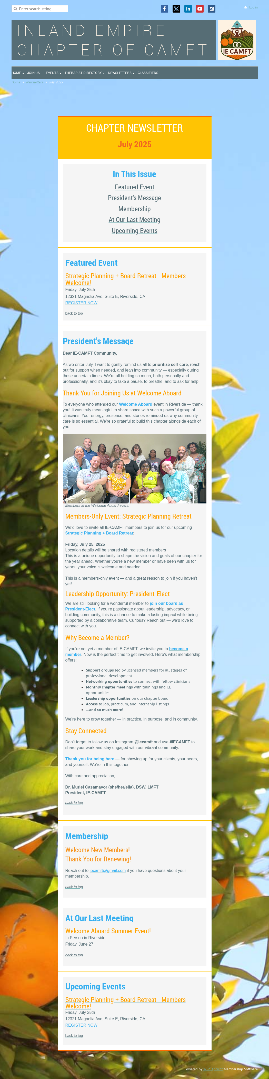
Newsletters (34, 82)
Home (16, 82)
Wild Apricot (213, 1069)
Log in (253, 7)
